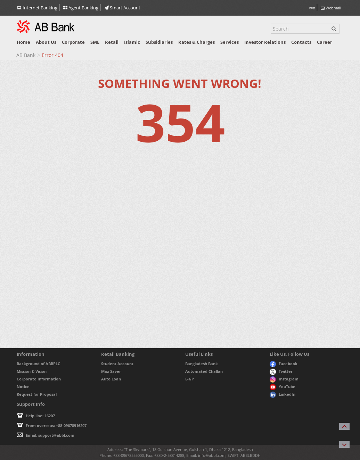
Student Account (117, 363)
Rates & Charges (196, 42)
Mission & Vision (32, 371)
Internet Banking (37, 8)
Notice (23, 386)
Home (23, 42)
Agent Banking (80, 8)
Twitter (281, 371)
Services (229, 42)
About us (46, 42)
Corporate (73, 42)
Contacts (301, 42)
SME (94, 42)
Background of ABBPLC (38, 363)
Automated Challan (204, 371)
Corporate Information (39, 378)
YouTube (282, 386)
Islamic (132, 42)
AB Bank (25, 55)
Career (324, 42)
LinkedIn (282, 394)
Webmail (331, 7)
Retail (111, 42)
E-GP (189, 378)
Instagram (284, 378)
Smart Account (122, 8)
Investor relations (265, 42)
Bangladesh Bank (201, 363)
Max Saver (111, 371)
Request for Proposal (37, 394)
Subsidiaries (159, 42)
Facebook (283, 363)
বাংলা (312, 7)
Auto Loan (111, 378)
